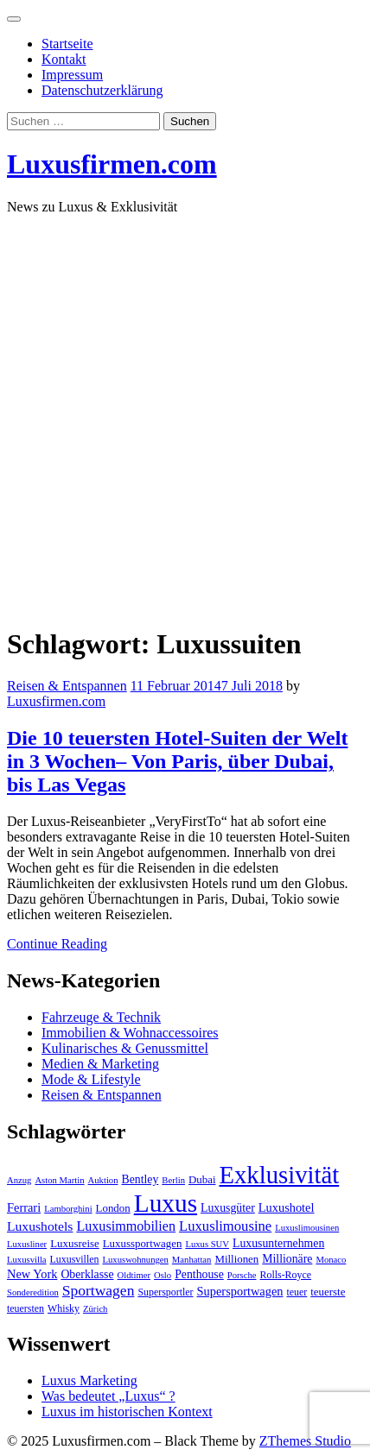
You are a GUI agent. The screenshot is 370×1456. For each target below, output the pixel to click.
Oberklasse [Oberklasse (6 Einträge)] (87, 1274)
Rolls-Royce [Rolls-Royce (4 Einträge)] (286, 1275)
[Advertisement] (185, 413)
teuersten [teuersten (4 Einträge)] (25, 1308)
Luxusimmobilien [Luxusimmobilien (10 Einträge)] (125, 1226)
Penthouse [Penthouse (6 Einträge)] (199, 1274)
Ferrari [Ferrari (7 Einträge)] (24, 1207)
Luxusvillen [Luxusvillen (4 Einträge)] (74, 1259)
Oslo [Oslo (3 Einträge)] (162, 1275)
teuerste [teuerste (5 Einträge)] (327, 1292)
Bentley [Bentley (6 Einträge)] (140, 1179)
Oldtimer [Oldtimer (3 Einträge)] (134, 1275)
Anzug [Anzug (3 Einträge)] (19, 1180)
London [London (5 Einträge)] (113, 1208)
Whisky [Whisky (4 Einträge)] (64, 1308)
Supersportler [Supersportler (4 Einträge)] (165, 1292)
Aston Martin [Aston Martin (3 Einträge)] (59, 1180)
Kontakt (63, 59)
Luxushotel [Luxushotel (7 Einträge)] (286, 1207)
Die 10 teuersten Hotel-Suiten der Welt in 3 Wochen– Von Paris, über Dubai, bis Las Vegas (177, 761)
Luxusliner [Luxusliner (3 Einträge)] (27, 1244)
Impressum (72, 74)
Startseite (67, 43)
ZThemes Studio (305, 1441)
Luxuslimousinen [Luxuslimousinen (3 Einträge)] (307, 1227)
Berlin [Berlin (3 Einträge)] (173, 1180)
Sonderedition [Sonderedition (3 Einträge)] (33, 1292)
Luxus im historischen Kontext (127, 1411)
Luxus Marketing (89, 1380)
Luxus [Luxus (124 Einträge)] (165, 1203)
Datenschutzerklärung (102, 90)
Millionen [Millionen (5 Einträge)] (236, 1259)
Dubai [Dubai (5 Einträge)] (202, 1180)
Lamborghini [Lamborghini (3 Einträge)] (68, 1208)
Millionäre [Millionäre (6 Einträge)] (287, 1258)
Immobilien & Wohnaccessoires (130, 1032)
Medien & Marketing (100, 1063)
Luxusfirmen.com (112, 164)
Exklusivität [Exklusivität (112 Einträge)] (279, 1174)
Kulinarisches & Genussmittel (124, 1048)
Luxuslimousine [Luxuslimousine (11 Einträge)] (225, 1226)
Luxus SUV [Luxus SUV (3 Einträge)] (207, 1244)
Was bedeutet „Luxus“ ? (108, 1396)
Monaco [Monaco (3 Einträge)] (331, 1259)
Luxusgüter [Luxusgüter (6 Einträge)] (228, 1207)
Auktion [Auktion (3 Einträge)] (103, 1180)
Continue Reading (57, 943)
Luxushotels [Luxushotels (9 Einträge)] (40, 1226)
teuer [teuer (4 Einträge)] (296, 1292)
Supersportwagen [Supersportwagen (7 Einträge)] (240, 1291)
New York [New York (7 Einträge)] (32, 1274)
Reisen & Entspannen (67, 685)
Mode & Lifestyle (91, 1079)
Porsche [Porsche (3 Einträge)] (242, 1275)
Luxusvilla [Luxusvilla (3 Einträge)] (27, 1259)
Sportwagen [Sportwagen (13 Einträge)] (98, 1290)
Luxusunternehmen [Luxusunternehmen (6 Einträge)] (278, 1243)
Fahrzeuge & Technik (101, 1017)
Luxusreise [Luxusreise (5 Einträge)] (74, 1244)
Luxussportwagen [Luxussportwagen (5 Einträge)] (142, 1244)
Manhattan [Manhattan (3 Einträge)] (192, 1259)
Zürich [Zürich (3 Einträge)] (95, 1309)
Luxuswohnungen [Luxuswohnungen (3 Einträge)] (135, 1259)
